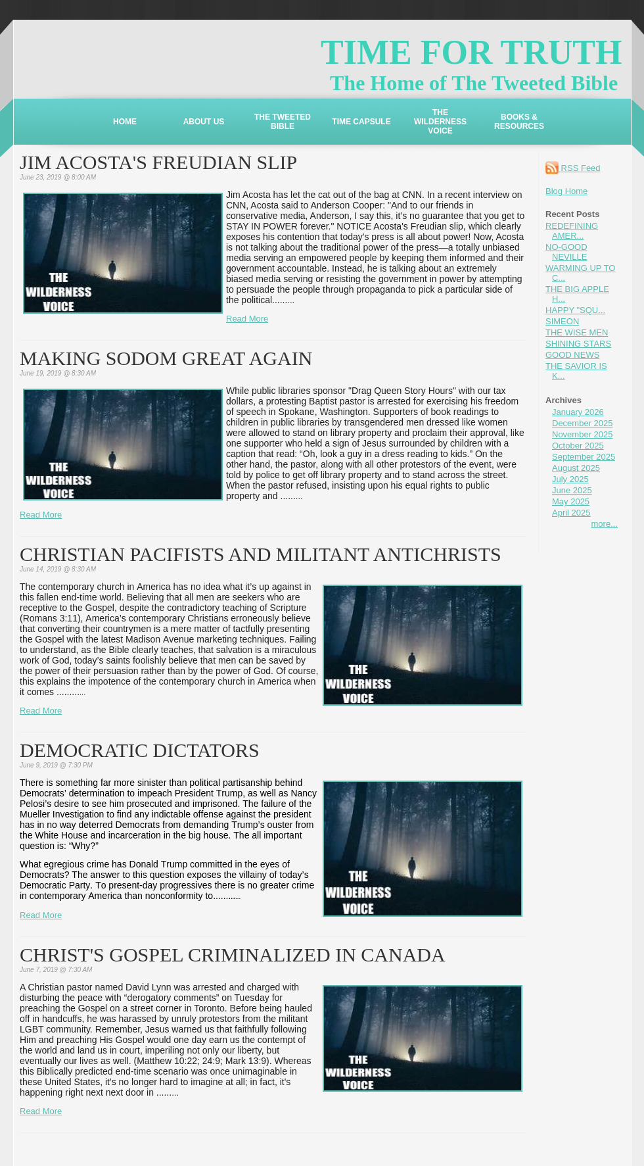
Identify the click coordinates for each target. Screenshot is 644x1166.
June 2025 (572, 490)
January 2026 (578, 412)
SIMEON (562, 321)
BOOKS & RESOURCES (519, 121)
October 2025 (578, 445)
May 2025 (570, 501)
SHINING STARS (578, 344)
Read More (247, 319)
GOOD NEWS (572, 355)
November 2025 (582, 434)
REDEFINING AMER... (571, 231)
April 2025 (571, 513)
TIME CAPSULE (361, 121)
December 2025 (582, 423)
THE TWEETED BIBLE (282, 121)
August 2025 (576, 468)
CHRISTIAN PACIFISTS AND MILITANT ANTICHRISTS (260, 554)
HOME (125, 121)
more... (604, 524)
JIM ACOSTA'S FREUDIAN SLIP (158, 162)
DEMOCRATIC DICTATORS (140, 750)
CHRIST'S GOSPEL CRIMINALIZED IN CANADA (233, 954)
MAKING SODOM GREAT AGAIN (166, 358)
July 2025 (570, 479)
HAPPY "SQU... (575, 310)
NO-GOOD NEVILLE (566, 252)
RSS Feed (573, 168)
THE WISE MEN (576, 332)
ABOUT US (204, 121)
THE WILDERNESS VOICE (440, 121)
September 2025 (583, 457)
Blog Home (566, 191)
